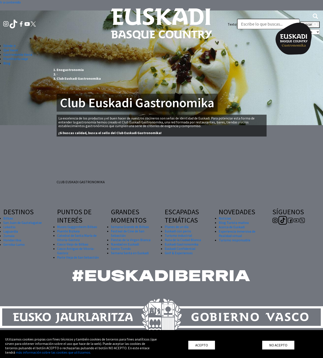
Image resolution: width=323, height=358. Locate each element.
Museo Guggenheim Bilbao (77, 227)
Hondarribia (12, 240)
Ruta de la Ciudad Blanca (183, 240)
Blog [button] (6, 63)
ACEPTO (201, 345)
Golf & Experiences (179, 253)
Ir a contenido (10, 2)
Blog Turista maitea (234, 222)
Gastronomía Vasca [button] (17, 54)
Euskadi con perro (178, 231)
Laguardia (10, 231)
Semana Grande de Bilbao (130, 227)
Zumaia (8, 235)
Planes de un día (177, 227)
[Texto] (268, 24)
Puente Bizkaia (68, 231)
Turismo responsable (234, 240)
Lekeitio (9, 227)
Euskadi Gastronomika (181, 244)
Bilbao (8, 218)
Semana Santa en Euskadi (130, 253)
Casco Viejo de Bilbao (72, 244)
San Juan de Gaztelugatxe (22, 222)
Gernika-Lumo (14, 244)
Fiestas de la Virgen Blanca (130, 240)
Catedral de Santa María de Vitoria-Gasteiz (77, 237)
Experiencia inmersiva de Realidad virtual (237, 233)
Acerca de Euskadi (232, 227)
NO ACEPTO (278, 345)
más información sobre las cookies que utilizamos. (53, 352)
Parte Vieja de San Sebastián (78, 257)
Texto (232, 24)
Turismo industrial (178, 235)
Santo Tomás (121, 248)
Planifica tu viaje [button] (15, 59)
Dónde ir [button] (9, 45)
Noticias (225, 218)
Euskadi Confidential (180, 248)
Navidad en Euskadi (125, 244)
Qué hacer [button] (10, 50)
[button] (315, 15)
